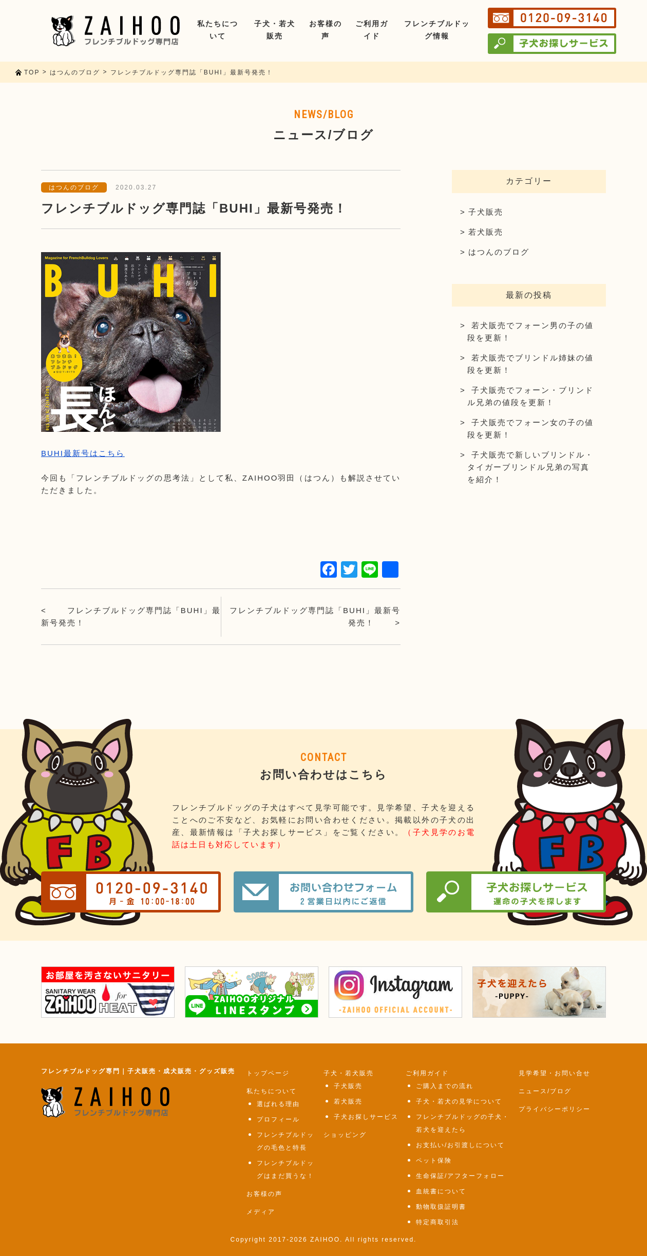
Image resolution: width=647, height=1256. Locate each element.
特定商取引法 (437, 1222)
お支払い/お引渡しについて (460, 1145)
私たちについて (271, 1091)
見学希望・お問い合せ (555, 1073)
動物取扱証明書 (441, 1206)
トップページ (268, 1073)
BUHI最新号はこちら (83, 453)
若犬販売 (485, 231)
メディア (260, 1211)
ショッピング (345, 1134)
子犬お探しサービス (366, 1116)
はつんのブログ (74, 187)
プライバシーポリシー (555, 1109)
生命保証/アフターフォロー (460, 1175)
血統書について (441, 1191)
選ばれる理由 (278, 1104)
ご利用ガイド (427, 1073)
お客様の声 (264, 1193)
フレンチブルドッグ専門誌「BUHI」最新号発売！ (131, 616)
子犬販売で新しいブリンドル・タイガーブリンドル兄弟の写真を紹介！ (530, 467)
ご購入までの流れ (444, 1086)
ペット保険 (434, 1160)
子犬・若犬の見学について (459, 1101)
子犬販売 (485, 211)
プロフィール (278, 1119)
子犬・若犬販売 (348, 1073)
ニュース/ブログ (545, 1091)
